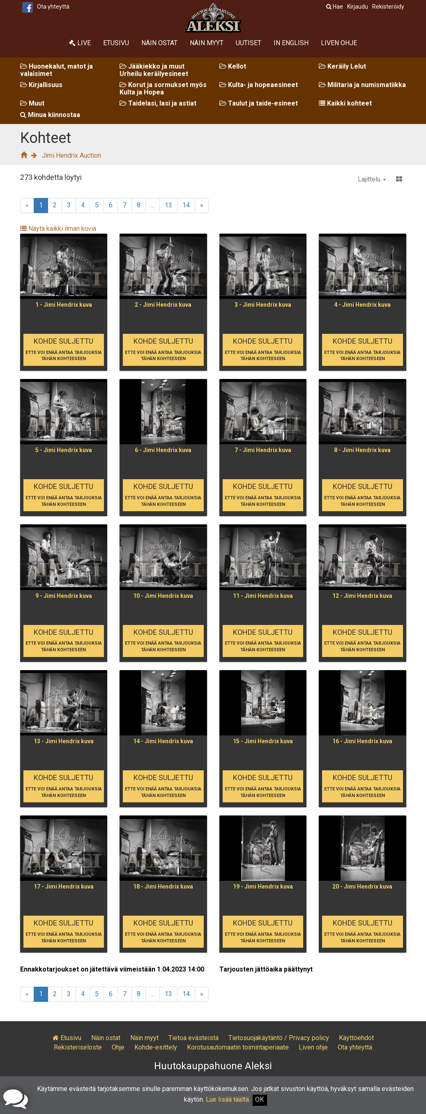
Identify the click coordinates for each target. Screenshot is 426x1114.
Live (80, 43)
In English (291, 43)
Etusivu (116, 43)
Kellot (232, 66)
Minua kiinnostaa (50, 115)
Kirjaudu (357, 6)
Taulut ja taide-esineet (258, 103)
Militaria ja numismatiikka (362, 85)
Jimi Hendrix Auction (71, 155)
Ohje (118, 1047)
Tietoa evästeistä (193, 1038)
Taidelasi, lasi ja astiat (158, 103)
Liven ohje (339, 43)
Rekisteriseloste (78, 1047)
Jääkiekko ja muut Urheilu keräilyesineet (154, 70)
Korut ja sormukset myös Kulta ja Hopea (163, 88)
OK (259, 1099)
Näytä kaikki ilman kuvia (58, 228)
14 (186, 205)
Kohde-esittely (155, 1047)
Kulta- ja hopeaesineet (258, 85)
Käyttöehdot (356, 1038)
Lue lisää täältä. (228, 1099)
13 (168, 205)
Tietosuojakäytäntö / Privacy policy (278, 1038)
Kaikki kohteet (345, 103)
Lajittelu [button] (372, 179)
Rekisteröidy (388, 6)
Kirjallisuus (41, 85)
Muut (32, 103)
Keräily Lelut (342, 66)
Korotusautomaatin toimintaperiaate (238, 1047)
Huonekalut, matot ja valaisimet (56, 70)
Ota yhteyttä (53, 6)
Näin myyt (206, 43)
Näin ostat (159, 43)
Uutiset (248, 43)
